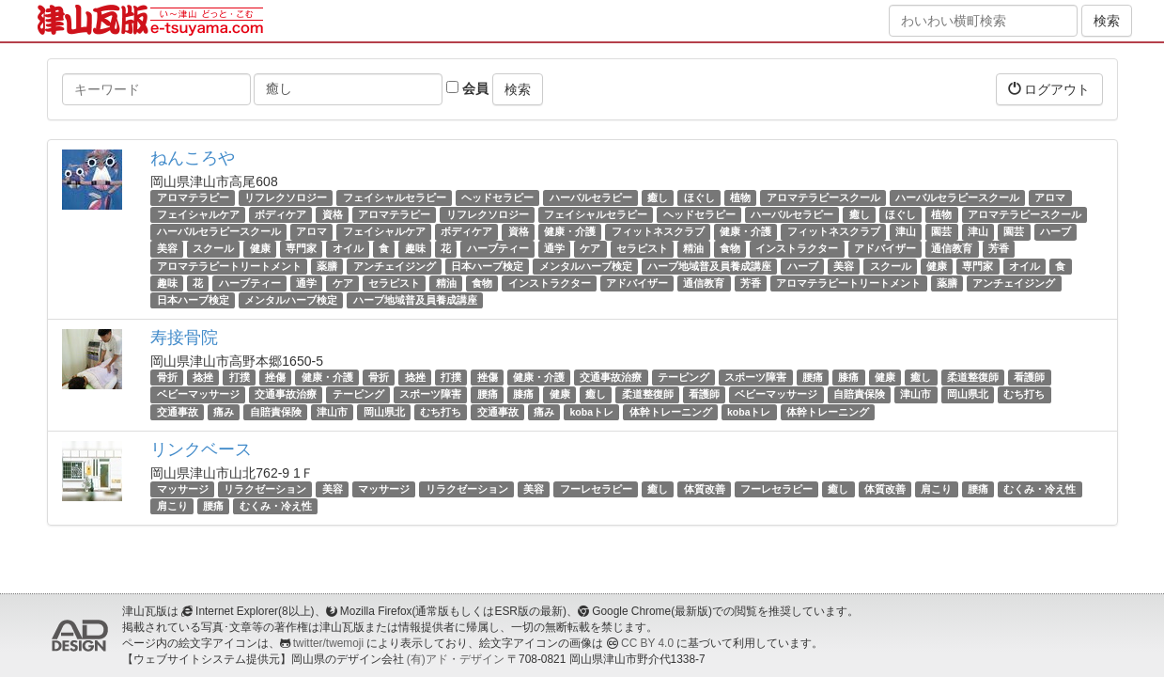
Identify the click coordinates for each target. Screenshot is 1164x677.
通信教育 (951, 249)
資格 (332, 214)
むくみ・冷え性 (1039, 489)
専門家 (301, 249)
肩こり (936, 489)
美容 (167, 249)
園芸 (941, 231)
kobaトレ (592, 411)
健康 (260, 249)
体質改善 (704, 489)
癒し (657, 197)
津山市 (915, 394)
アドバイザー (885, 249)
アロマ (1049, 197)
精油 (693, 249)
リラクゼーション (265, 489)
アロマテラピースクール (823, 197)
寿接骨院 (184, 337)
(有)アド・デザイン (455, 659)
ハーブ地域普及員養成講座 (709, 266)
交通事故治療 (611, 377)
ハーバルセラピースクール (957, 197)
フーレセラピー (596, 489)
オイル (348, 249)
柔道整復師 (973, 377)
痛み (223, 411)
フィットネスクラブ (658, 231)
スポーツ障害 (755, 377)
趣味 (415, 249)
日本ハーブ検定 (487, 266)
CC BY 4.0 (647, 643)
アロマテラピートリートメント (229, 266)
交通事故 (177, 411)
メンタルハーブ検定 (585, 266)
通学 (554, 249)
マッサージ (183, 489)
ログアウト (1049, 89)
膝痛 (848, 377)
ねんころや (192, 158)
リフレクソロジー (285, 197)
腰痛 (812, 377)
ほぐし (699, 197)
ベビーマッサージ (198, 394)
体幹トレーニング (670, 411)
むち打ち (1024, 394)
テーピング (683, 377)
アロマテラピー (193, 197)
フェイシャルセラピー (394, 197)
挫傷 (275, 377)
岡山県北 (967, 394)
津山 (905, 231)
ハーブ (1055, 231)
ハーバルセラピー (591, 197)
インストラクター (796, 249)
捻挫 (203, 377)
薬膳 (327, 266)
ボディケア (280, 214)
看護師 (1029, 377)
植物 (740, 197)
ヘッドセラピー (497, 197)
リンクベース (201, 449)
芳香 (998, 249)
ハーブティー (498, 249)
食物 (730, 249)
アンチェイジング (394, 266)
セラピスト (642, 249)
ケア (590, 249)
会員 (467, 88)
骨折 (167, 377)
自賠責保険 (859, 394)
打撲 (239, 377)
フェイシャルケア (198, 214)
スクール (213, 249)
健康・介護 (570, 231)
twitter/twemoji (328, 643)
